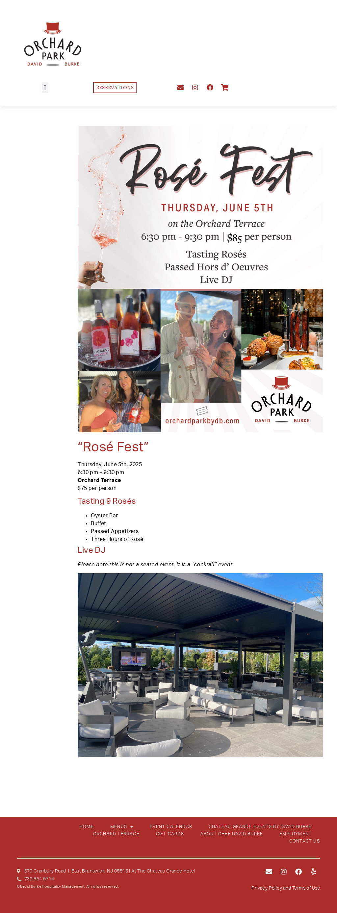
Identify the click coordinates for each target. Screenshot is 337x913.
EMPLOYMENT (295, 834)
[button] (45, 87)
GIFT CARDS (170, 834)
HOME (87, 827)
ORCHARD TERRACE (116, 834)
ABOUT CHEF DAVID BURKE (231, 834)
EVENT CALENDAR (171, 827)
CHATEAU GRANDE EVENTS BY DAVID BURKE (260, 827)
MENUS (121, 827)
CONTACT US (304, 841)
